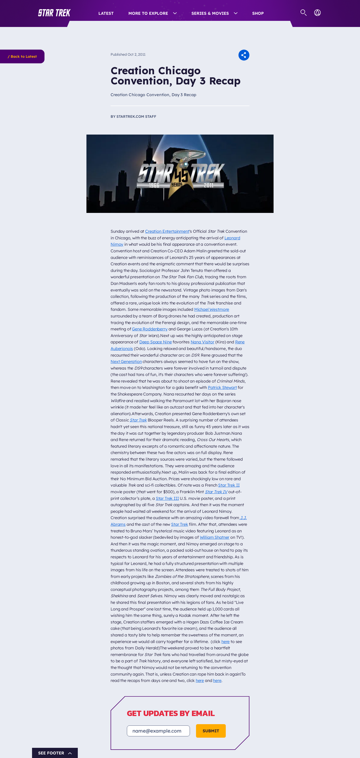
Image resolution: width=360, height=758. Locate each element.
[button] (54, 12)
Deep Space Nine (155, 341)
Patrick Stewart (222, 387)
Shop (258, 13)
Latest (106, 13)
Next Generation (126, 361)
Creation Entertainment (167, 231)
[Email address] (158, 730)
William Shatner (215, 537)
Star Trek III (167, 498)
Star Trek (179, 524)
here (225, 641)
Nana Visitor (202, 341)
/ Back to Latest (22, 56)
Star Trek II (228, 485)
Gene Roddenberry (149, 328)
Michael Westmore (211, 309)
